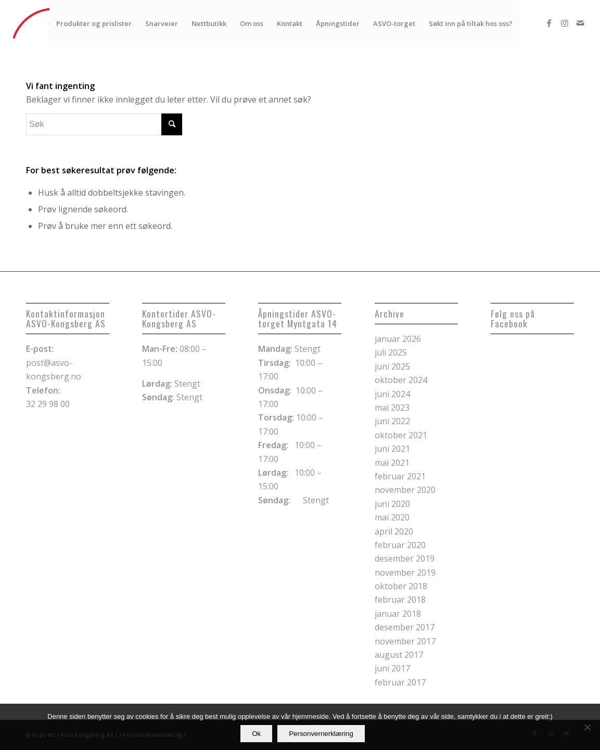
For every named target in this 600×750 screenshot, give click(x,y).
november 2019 (405, 572)
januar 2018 (398, 613)
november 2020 (405, 489)
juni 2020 (392, 504)
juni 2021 (392, 448)
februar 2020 (400, 545)
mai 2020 (392, 517)
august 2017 (399, 654)
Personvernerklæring (321, 734)
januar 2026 (398, 339)
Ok (256, 734)
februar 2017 (400, 682)
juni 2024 (392, 394)
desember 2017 (405, 627)
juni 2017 (392, 668)
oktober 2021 (401, 435)
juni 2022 (392, 421)
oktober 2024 (401, 380)
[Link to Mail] (580, 23)
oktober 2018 (401, 586)
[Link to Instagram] (564, 23)
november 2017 (405, 641)
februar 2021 (400, 476)
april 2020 (394, 531)
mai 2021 (392, 462)
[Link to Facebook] (549, 23)
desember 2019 (405, 558)
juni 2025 (392, 366)
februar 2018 (400, 599)
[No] (587, 727)
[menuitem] (93, 23)
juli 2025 (391, 352)
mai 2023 (392, 407)
